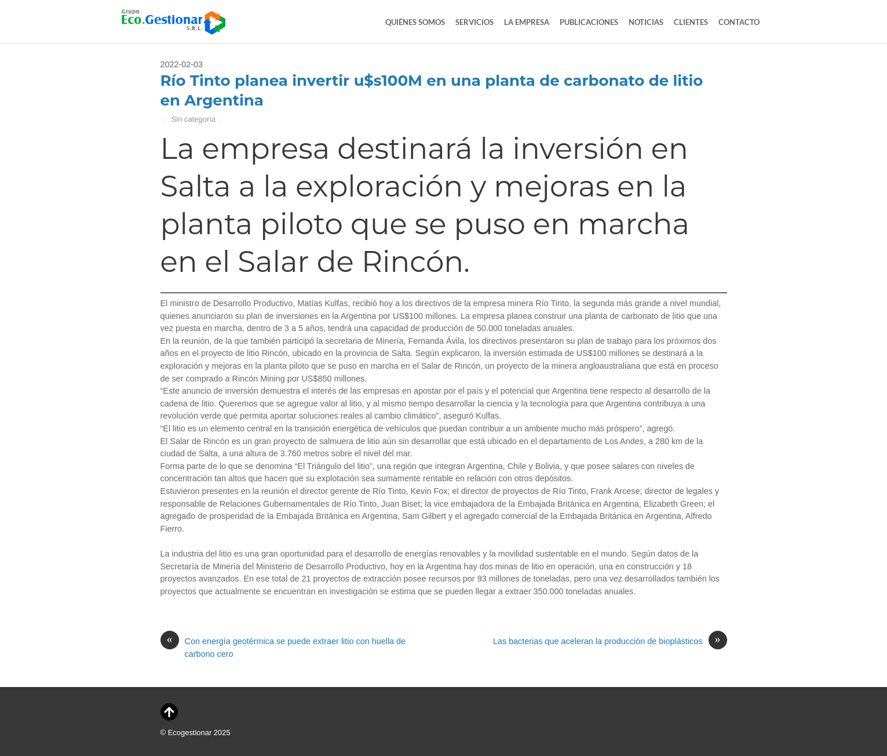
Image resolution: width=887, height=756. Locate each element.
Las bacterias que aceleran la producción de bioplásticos (610, 641)
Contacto (739, 22)
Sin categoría (193, 119)
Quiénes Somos (415, 22)
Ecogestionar (190, 732)
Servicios (474, 22)
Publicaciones (589, 22)
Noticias (646, 22)
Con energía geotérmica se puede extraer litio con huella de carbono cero (283, 647)
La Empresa (526, 22)
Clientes (691, 22)
